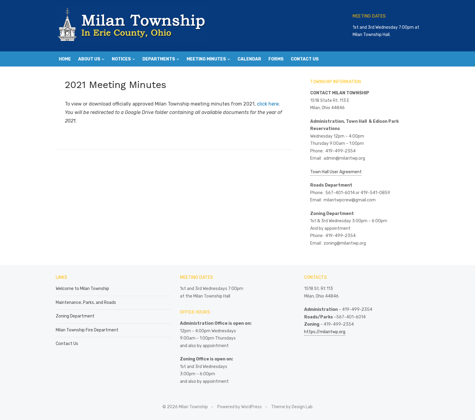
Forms (276, 59)
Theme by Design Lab (292, 406)
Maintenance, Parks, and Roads (86, 302)
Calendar (249, 59)
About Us (89, 59)
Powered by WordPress (239, 406)
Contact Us (305, 59)
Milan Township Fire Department (87, 330)
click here (268, 104)
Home (65, 59)
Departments (158, 59)
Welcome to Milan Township (82, 288)
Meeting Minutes (206, 59)
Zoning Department (75, 316)
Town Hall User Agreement (336, 171)
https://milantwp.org (324, 331)
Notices (121, 59)
